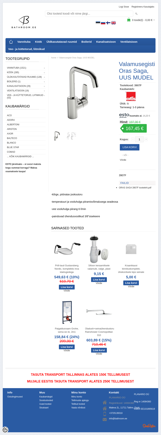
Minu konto (76, 396)
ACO (9, 115)
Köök (38, 41)
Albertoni (13, 124)
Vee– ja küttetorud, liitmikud (26, 49)
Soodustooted (46, 400)
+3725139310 (116, 413)
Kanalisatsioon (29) (18, 86)
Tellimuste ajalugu (80, 400)
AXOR (10, 133)
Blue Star (13, 147)
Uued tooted (45, 404)
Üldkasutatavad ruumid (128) (24, 77)
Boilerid (86, 41)
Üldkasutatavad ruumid (61, 41)
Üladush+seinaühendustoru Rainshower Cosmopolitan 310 (99, 332)
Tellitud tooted (78, 404)
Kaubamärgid (45, 396)
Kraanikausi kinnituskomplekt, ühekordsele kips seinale (131, 268)
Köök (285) (13, 72)
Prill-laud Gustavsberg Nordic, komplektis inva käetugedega (67, 268)
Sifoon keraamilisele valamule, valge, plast (98, 267)
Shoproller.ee (149, 426)
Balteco (12, 138)
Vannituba (24, 41)
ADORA (11, 120)
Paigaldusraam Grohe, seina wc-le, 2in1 (67, 330)
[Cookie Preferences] (5, 430)
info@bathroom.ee (118, 418)
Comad (11, 152)
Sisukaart (43, 407)
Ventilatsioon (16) (18, 90)
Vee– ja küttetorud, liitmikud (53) (25, 96)
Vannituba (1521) (16, 68)
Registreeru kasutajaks (143, 6)
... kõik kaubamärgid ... (20, 156)
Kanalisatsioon (106, 41)
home (53, 58)
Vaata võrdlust (78, 407)
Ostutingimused (15, 396)
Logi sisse (124, 6)
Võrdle (123, 160)
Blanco (11, 143)
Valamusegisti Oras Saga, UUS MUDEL (77, 58)
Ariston (12, 129)
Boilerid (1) (13, 81)
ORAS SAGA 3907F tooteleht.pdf (135, 187)
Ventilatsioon (128, 41)
